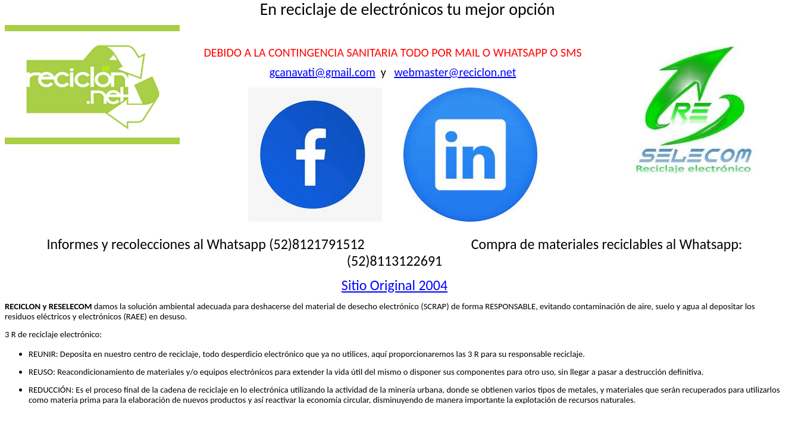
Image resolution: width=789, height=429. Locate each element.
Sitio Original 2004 (394, 285)
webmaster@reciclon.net (455, 72)
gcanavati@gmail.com (322, 72)
